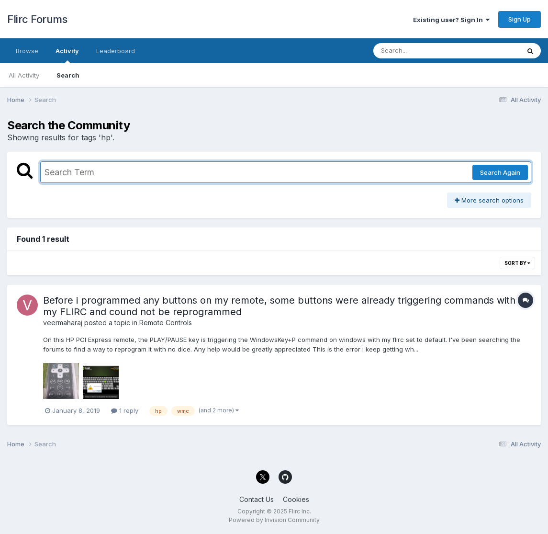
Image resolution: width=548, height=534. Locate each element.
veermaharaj (62, 322)
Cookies (296, 499)
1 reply (124, 410)
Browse (27, 51)
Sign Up (519, 19)
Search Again (500, 172)
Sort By (517, 263)
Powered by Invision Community (274, 519)
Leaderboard (115, 51)
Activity (67, 55)
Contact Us (256, 499)
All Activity (24, 75)
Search (67, 75)
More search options (489, 200)
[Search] (420, 50)
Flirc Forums (37, 19)
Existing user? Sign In (451, 19)
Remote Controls (165, 322)
